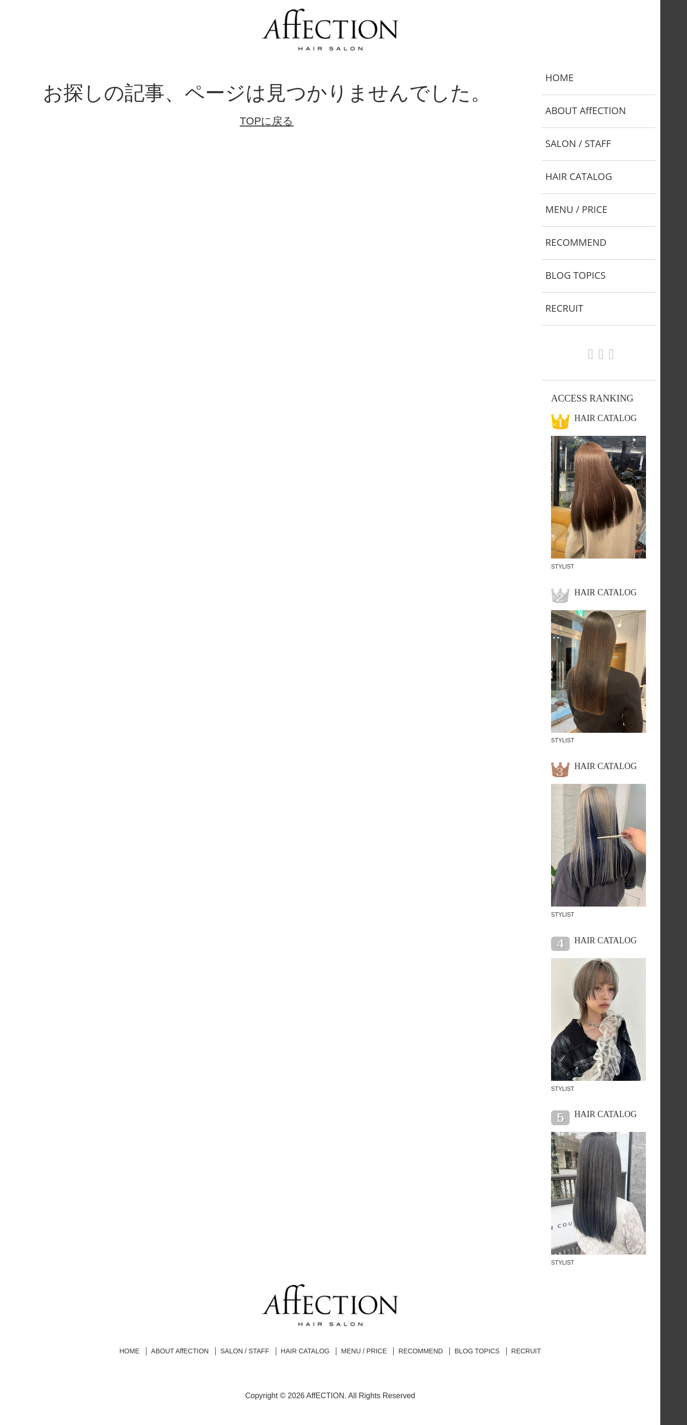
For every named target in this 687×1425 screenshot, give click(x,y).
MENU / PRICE (576, 209)
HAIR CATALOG (578, 176)
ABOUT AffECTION (585, 110)
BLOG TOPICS (575, 275)
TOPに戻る (267, 121)
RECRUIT (564, 308)
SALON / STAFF (578, 143)
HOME (559, 77)
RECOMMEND (575, 242)
